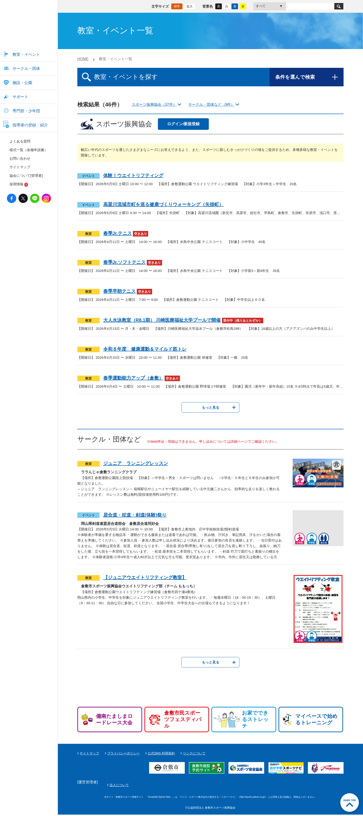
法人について (228, 785)
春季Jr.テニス (117, 233)
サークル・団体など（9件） (211, 104)
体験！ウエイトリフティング (133, 175)
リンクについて (194, 753)
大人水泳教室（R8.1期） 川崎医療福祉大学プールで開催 (162, 320)
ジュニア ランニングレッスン (135, 463)
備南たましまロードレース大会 (114, 719)
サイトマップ (89, 753)
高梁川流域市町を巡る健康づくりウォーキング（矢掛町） (163, 204)
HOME (82, 59)
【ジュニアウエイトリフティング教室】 (145, 577)
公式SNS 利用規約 (161, 753)
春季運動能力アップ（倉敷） (133, 377)
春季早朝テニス (119, 291)
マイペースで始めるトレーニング (316, 719)
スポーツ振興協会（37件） (154, 104)
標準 (177, 6)
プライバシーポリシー (123, 753)
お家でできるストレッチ (255, 719)
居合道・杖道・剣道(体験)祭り (134, 514)
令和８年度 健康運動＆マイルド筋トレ (145, 349)
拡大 (190, 6)
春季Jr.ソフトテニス (124, 262)
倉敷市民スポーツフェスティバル (182, 719)
